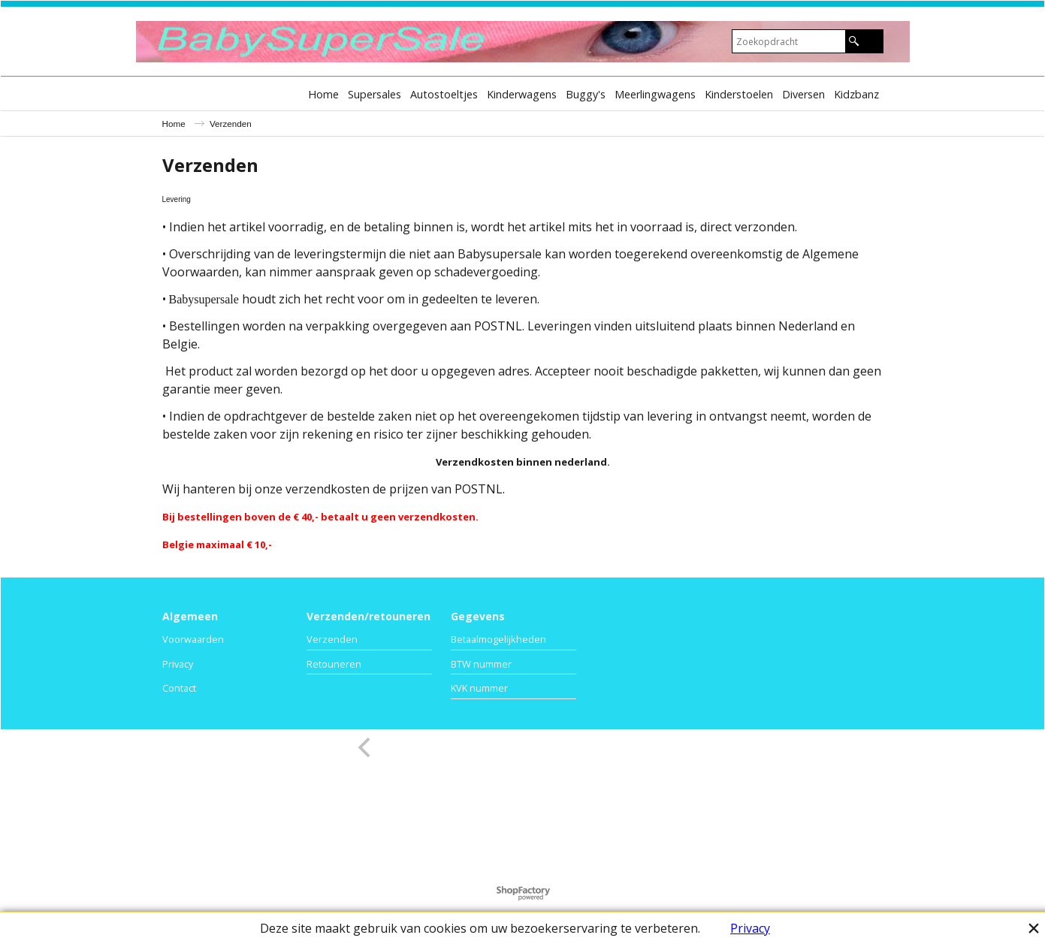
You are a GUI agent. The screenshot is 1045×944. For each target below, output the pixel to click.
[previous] (366, 747)
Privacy (750, 928)
